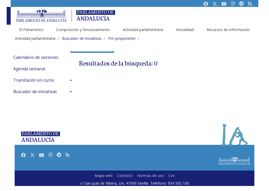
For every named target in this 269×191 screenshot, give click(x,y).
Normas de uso (150, 175)
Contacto (125, 175)
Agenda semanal (29, 69)
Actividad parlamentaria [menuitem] (143, 29)
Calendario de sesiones (35, 57)
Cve (171, 175)
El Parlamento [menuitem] (31, 29)
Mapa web (104, 175)
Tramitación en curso (33, 80)
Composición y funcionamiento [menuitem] (83, 29)
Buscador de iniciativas (35, 91)
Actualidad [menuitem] (185, 29)
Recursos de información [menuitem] (228, 29)
